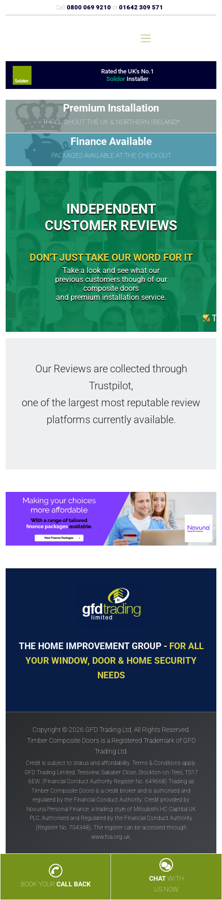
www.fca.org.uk (110, 837)
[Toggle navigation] (145, 38)
